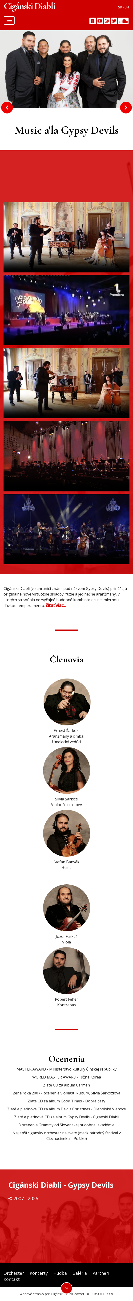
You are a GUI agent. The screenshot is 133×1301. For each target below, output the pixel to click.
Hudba (60, 1273)
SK (120, 7)
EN (126, 7)
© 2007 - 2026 (23, 1198)
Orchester (14, 1273)
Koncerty (39, 1273)
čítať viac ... (56, 605)
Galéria (80, 1273)
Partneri (101, 1273)
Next (126, 107)
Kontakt (12, 1279)
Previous (7, 107)
